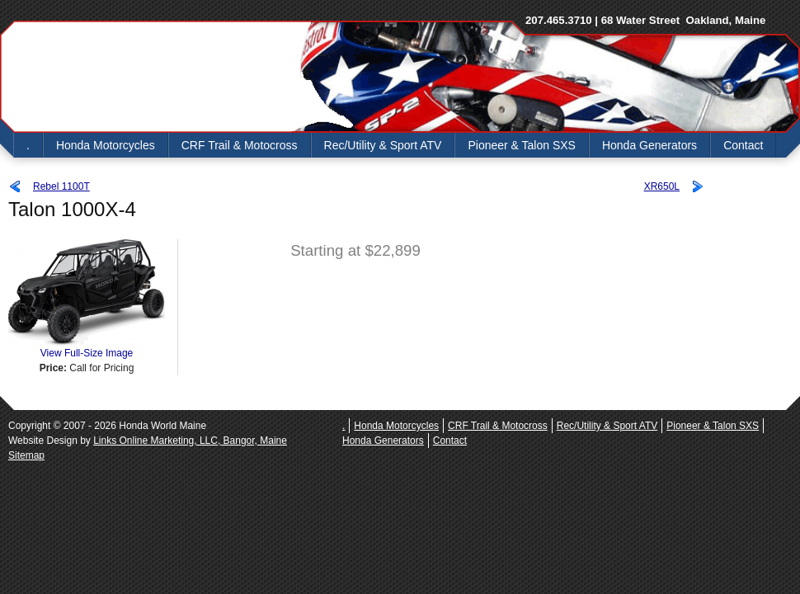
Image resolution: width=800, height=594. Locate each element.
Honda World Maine (148, 77)
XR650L (662, 186)
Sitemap (26, 455)
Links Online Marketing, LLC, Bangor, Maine (190, 440)
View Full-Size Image (86, 348)
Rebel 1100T (61, 186)
